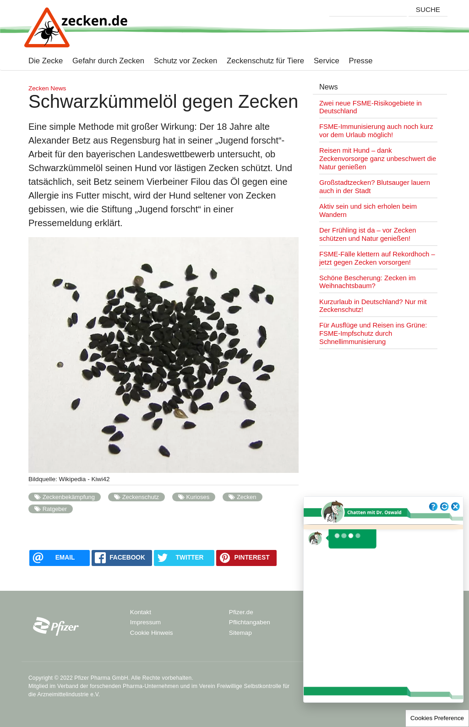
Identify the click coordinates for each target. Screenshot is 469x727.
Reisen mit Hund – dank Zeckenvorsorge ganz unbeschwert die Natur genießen (377, 159)
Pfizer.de (241, 612)
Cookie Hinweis (151, 632)
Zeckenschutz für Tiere (260, 61)
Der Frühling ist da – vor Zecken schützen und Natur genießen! (367, 234)
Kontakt (140, 612)
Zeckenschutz (140, 497)
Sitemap (240, 632)
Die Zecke (45, 61)
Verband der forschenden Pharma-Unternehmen (118, 686)
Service (321, 61)
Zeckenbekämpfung (69, 497)
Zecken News (47, 88)
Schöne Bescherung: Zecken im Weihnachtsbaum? (367, 282)
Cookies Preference (437, 718)
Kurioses (198, 497)
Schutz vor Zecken (180, 61)
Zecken (246, 497)
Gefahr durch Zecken (103, 61)
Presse (356, 61)
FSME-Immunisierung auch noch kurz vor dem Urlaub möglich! (376, 131)
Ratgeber (55, 508)
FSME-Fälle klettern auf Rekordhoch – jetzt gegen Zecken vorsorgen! (377, 258)
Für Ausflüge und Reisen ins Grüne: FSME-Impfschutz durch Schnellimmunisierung (373, 333)
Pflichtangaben (249, 622)
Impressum (145, 622)
